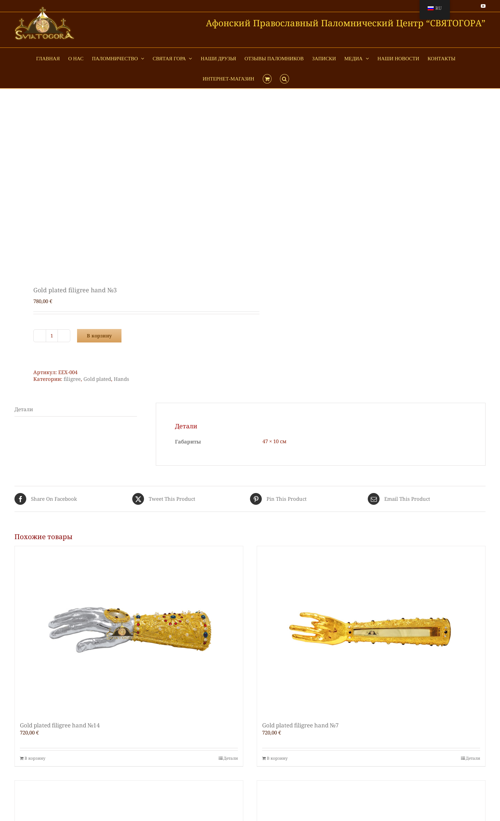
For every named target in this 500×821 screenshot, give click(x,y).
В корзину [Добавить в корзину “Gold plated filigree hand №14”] (35, 758)
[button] (284, 78)
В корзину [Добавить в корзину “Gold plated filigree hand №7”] (277, 758)
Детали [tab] (23, 409)
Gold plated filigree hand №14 (60, 725)
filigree (72, 378)
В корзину (99, 335)
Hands (121, 378)
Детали (230, 758)
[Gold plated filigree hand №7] (371, 630)
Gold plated (97, 378)
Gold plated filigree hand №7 (300, 725)
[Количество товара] (52, 336)
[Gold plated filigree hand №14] (129, 630)
